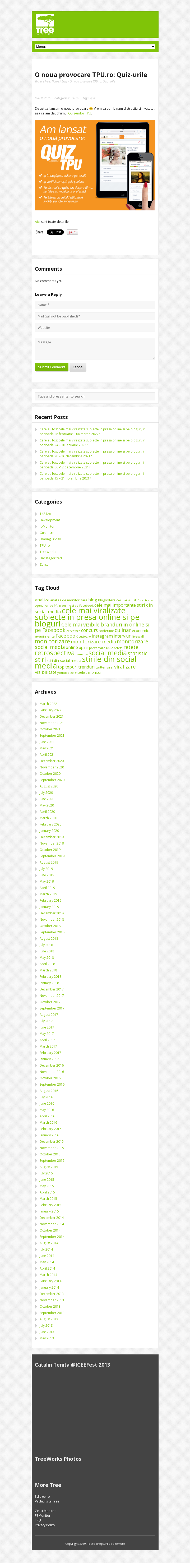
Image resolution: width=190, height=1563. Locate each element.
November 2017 (52, 995)
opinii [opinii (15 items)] (83, 647)
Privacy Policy (45, 1525)
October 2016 (50, 1078)
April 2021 (47, 754)
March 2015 (48, 1198)
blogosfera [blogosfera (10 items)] (106, 600)
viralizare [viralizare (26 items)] (125, 666)
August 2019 (49, 862)
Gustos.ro (47, 533)
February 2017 (50, 1052)
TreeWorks (48, 552)
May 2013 (47, 1338)
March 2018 (48, 970)
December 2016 (52, 1065)
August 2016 (49, 1091)
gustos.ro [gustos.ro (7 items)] (85, 636)
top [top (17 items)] (61, 667)
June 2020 (47, 799)
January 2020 (49, 830)
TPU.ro (74, 98)
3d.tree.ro (42, 1496)
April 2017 (47, 1040)
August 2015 (49, 1167)
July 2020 (46, 792)
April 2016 (47, 1116)
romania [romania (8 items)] (82, 654)
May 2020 (47, 805)
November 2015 (52, 1148)
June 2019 (47, 875)
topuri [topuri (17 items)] (71, 667)
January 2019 (49, 907)
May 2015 (47, 1186)
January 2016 (49, 1135)
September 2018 (52, 932)
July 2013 (46, 1325)
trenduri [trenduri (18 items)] (86, 667)
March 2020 (48, 818)
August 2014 (49, 1243)
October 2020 (50, 773)
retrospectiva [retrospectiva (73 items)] (55, 652)
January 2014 (49, 1287)
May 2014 (47, 1262)
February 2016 (50, 1129)
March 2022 (48, 704)
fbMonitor (47, 526)
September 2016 (52, 1084)
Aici (38, 221)
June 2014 (47, 1255)
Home (55, 81)
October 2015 (50, 1154)
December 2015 (52, 1141)
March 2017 (48, 1046)
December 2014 (52, 1217)
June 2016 (47, 1103)
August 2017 (49, 1014)
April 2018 (47, 964)
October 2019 (50, 849)
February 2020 (50, 824)
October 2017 (50, 1002)
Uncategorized (51, 558)
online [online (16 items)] (72, 647)
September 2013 (52, 1313)
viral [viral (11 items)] (109, 667)
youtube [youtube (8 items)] (63, 673)
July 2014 (46, 1249)
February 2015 (50, 1205)
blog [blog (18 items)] (92, 600)
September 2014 (52, 1236)
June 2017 (47, 1027)
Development (50, 520)
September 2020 (52, 780)
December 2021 (52, 716)
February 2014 (50, 1281)
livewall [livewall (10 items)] (138, 636)
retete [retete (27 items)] (130, 647)
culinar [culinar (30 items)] (123, 630)
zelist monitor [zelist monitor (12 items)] (90, 672)
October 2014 (50, 1230)
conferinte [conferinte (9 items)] (106, 631)
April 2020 (47, 811)
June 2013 (47, 1332)
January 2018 (49, 983)
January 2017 (49, 1059)
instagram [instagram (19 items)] (102, 636)
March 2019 (48, 894)
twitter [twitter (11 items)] (101, 667)
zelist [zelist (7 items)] (73, 673)
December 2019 (52, 837)
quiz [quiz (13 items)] (109, 647)
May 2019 (47, 881)
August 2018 (49, 938)
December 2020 (52, 761)
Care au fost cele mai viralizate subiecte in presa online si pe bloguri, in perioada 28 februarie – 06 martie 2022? (93, 431)
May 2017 (47, 1033)
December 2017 (52, 989)
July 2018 (46, 945)
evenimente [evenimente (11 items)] (45, 636)
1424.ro (45, 513)
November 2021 (52, 723)
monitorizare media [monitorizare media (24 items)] (93, 641)
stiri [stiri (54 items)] (40, 659)
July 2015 (46, 1173)
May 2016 (47, 1110)
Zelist (44, 564)
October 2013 (50, 1306)
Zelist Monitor (45, 1511)
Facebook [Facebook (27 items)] (66, 635)
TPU (38, 1520)
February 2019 (50, 900)
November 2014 (52, 1224)
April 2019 (47, 888)
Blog (64, 81)
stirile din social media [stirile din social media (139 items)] (86, 662)
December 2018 (52, 913)
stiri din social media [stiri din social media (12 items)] (64, 660)
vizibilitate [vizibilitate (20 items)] (46, 672)
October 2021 (50, 729)
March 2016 (48, 1122)
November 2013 (52, 1300)
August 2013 (49, 1319)
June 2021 (47, 742)
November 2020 (52, 767)
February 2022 (50, 710)
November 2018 (52, 919)
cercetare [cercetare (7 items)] (73, 631)
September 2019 (52, 856)
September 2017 (52, 1008)
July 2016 (46, 1097)
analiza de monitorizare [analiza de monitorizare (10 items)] (68, 600)
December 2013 (52, 1294)
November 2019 (52, 843)
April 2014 (47, 1268)
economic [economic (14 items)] (140, 630)
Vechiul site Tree (47, 1501)
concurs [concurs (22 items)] (89, 630)
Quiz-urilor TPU (79, 113)
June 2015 (47, 1179)
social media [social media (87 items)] (108, 652)
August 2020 (49, 786)
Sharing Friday (50, 539)
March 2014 (48, 1274)
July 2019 (46, 868)
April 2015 (47, 1192)
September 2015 (52, 1160)
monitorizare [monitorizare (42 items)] (52, 641)
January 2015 (49, 1211)
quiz (92, 98)
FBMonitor (42, 1515)
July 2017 (46, 1021)
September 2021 (52, 735)
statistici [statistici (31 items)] (138, 653)
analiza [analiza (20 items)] (42, 600)
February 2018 (50, 976)
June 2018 (47, 951)
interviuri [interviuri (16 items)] (123, 636)
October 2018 (50, 926)
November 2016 (52, 1071)
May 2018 (47, 957)
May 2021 (47, 748)
